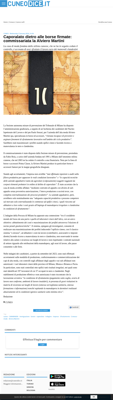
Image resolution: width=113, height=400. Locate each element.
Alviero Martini (14, 319)
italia (29, 380)
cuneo (5, 316)
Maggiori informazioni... (13, 384)
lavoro (33, 316)
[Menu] (3, 3)
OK (94, 397)
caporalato (40, 316)
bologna (31, 390)
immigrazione (25, 316)
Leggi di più (77, 397)
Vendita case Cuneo (105, 22)
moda (5, 319)
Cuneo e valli (20, 22)
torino (30, 384)
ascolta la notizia (42, 310)
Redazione (9, 374)
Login (42, 344)
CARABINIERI (13, 316)
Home (5, 22)
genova (30, 387)
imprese (56, 316)
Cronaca (12, 22)
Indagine (48, 316)
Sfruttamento (65, 316)
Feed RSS (52, 389)
